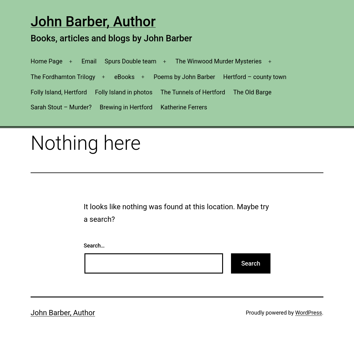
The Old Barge (252, 92)
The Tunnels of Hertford (193, 92)
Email (89, 61)
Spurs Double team (130, 61)
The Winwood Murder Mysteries (218, 61)
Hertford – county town (254, 77)
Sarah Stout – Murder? (61, 107)
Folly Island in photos (123, 92)
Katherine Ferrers (184, 107)
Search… (94, 245)
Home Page (46, 61)
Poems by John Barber (184, 77)
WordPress (308, 312)
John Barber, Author (93, 21)
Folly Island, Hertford (59, 92)
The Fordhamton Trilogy (63, 77)
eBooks (124, 77)
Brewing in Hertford (126, 107)
